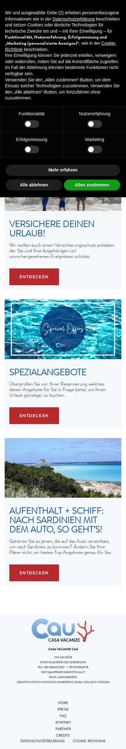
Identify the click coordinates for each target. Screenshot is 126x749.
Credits (63, 735)
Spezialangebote (47, 372)
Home (63, 702)
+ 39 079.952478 (77, 667)
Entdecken (34, 277)
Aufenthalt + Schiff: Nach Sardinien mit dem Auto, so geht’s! (56, 520)
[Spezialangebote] (63, 328)
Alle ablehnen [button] (34, 184)
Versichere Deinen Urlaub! (51, 229)
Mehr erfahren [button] (62, 169)
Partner (63, 728)
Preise (63, 709)
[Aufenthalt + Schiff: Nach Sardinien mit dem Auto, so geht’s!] (63, 467)
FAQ (63, 715)
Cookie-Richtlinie (89, 740)
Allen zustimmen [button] (92, 184)
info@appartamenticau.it (63, 672)
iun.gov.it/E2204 (97, 682)
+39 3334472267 (54, 667)
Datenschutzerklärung (42, 740)
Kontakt (63, 722)
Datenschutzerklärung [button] (73, 18)
